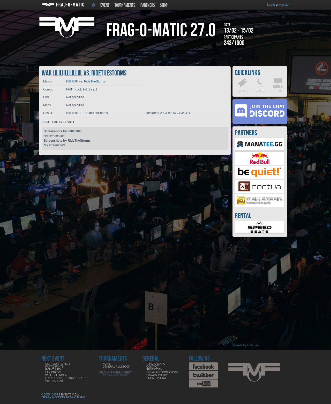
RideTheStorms (95, 81)
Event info (53, 369)
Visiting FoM (54, 380)
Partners (147, 5)
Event (104, 5)
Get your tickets (57, 363)
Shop (164, 5)
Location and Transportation (66, 378)
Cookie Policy (156, 378)
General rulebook (116, 366)
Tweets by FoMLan (245, 345)
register (284, 4)
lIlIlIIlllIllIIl (72, 81)
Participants (54, 366)
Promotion (154, 369)
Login (271, 4)
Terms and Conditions (162, 372)
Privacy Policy (157, 375)
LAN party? (53, 372)
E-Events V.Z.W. (69, 394)
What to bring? (56, 375)
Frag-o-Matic (155, 363)
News (106, 363)
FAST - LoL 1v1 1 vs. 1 (81, 89)
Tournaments (125, 5)
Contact (152, 366)
